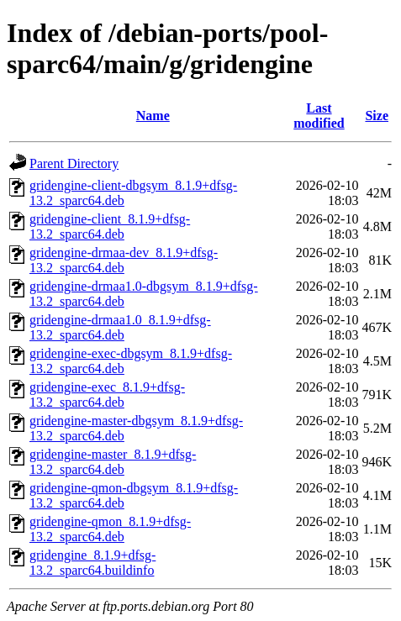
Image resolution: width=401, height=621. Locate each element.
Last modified (318, 115)
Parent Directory (74, 163)
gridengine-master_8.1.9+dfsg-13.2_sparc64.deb (112, 461)
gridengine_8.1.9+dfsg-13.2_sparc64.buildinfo (92, 562)
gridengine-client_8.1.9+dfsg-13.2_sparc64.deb (109, 226)
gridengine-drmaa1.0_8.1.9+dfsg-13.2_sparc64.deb (120, 327)
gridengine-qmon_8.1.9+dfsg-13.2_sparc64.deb (110, 529)
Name (153, 115)
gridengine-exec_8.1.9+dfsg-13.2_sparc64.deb (107, 394)
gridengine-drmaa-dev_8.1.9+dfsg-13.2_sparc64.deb (123, 260)
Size (376, 115)
